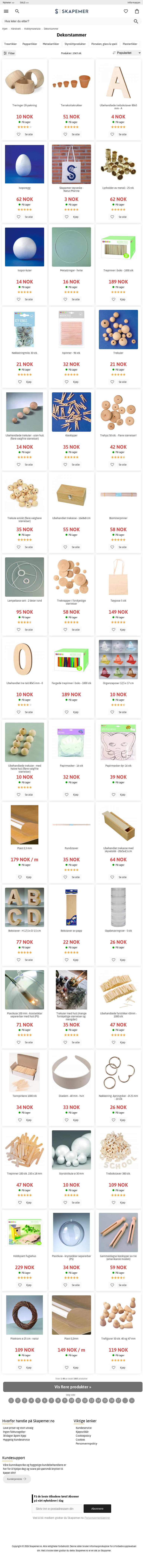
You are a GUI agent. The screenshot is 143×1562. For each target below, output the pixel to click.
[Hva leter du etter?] (71, 21)
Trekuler (118, 352)
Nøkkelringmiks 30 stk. (25, 352)
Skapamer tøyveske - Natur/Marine (71, 189)
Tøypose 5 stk (118, 600)
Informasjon (134, 2)
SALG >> (24, 2)
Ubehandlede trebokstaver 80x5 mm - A (118, 107)
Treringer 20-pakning (24, 105)
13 (91, 1400)
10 (71, 1400)
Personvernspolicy (86, 1443)
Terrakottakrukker (71, 105)
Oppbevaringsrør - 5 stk (118, 930)
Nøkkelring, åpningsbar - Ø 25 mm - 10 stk (118, 1097)
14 (98, 1400)
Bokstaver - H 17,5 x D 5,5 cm (24, 930)
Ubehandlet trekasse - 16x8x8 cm (71, 518)
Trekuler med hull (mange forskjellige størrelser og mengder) (71, 1016)
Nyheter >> (8, 2)
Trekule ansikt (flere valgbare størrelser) (24, 520)
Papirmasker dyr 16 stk (118, 765)
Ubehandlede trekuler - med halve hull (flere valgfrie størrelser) (24, 768)
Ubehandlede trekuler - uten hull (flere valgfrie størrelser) (25, 437)
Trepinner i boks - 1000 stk (118, 270)
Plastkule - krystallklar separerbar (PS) (71, 1258)
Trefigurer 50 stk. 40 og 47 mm (118, 1338)
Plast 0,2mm (71, 1338)
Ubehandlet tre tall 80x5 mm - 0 (25, 683)
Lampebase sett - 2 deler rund (24, 600)
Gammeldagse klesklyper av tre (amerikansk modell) (118, 1258)
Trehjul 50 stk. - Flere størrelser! (118, 435)
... (125, 1400)
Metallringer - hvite (71, 270)
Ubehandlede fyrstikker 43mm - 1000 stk (118, 1015)
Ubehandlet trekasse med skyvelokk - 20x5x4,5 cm (118, 850)
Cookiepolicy (83, 1435)
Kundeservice (84, 1428)
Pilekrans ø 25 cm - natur (24, 1338)
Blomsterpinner (118, 518)
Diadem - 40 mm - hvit (71, 1095)
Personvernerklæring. (97, 1518)
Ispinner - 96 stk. (71, 352)
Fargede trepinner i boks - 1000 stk (71, 683)
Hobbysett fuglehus (24, 1256)
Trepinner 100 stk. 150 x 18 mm (24, 1173)
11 (78, 1400)
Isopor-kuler (25, 270)
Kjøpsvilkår (82, 1431)
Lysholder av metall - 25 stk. (118, 187)
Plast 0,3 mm (24, 848)
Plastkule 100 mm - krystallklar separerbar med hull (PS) (24, 1015)
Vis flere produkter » (73, 1386)
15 (105, 1400)
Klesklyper (71, 435)
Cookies (80, 1439)
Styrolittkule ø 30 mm (71, 1173)
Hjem (4, 28)
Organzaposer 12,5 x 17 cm (118, 683)
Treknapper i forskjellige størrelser (71, 602)
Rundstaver (71, 848)
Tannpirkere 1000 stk (25, 1095)
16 (111, 1400)
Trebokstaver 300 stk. (118, 1173)
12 (84, 1400)
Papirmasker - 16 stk (71, 765)
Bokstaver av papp (71, 930)
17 (118, 1400)
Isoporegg (25, 187)
